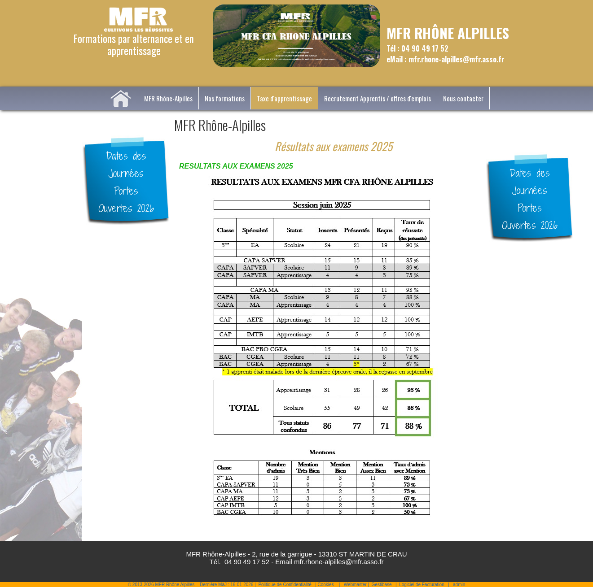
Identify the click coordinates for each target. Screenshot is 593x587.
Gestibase (382, 584)
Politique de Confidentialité (284, 584)
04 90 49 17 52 (246, 561)
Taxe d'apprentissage (284, 98)
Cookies (326, 584)
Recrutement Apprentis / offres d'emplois (377, 98)
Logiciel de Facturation (421, 584)
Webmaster (355, 584)
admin (459, 584)
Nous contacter (463, 98)
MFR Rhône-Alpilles (168, 98)
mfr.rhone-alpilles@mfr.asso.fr (338, 561)
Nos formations (225, 98)
